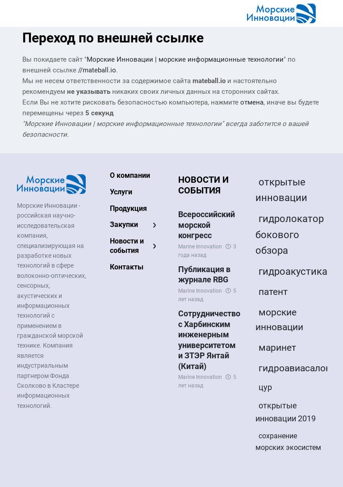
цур (265, 387)
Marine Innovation (200, 247)
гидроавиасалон (295, 368)
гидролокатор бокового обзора (289, 234)
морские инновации (279, 320)
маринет (277, 347)
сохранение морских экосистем (288, 442)
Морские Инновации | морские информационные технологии (185, 59)
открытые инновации (281, 189)
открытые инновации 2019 (285, 412)
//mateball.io (97, 70)
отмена (252, 102)
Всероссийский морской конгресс (206, 225)
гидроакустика (293, 271)
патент (273, 291)
